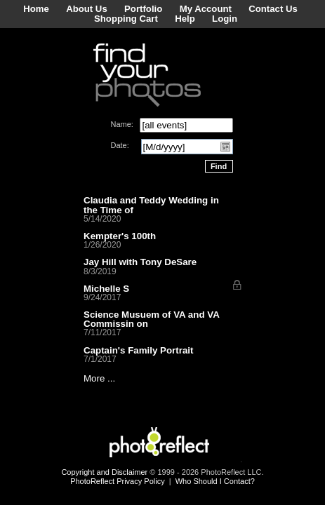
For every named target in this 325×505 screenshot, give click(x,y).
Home (36, 9)
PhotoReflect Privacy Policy (117, 481)
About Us (86, 9)
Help (185, 18)
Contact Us (273, 9)
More (94, 378)
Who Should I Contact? (215, 481)
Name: (122, 124)
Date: (120, 145)
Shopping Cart (126, 18)
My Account (206, 9)
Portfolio (143, 9)
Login (224, 18)
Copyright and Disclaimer (105, 472)
